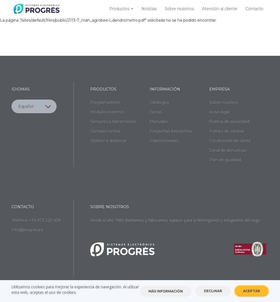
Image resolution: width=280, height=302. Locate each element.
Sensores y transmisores (113, 121)
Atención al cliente (219, 8)
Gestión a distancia (108, 140)
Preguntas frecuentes (171, 131)
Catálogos (159, 102)
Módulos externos (107, 111)
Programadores (105, 102)
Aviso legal (219, 111)
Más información (165, 292)
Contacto (254, 8)
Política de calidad (226, 131)
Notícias (149, 8)
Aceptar (251, 292)
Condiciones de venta (229, 140)
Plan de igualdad (225, 159)
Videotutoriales (164, 140)
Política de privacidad (229, 121)
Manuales (159, 121)
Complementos (105, 131)
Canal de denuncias (227, 150)
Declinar (213, 292)
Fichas (156, 111)
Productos (121, 8)
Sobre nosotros (179, 8)
